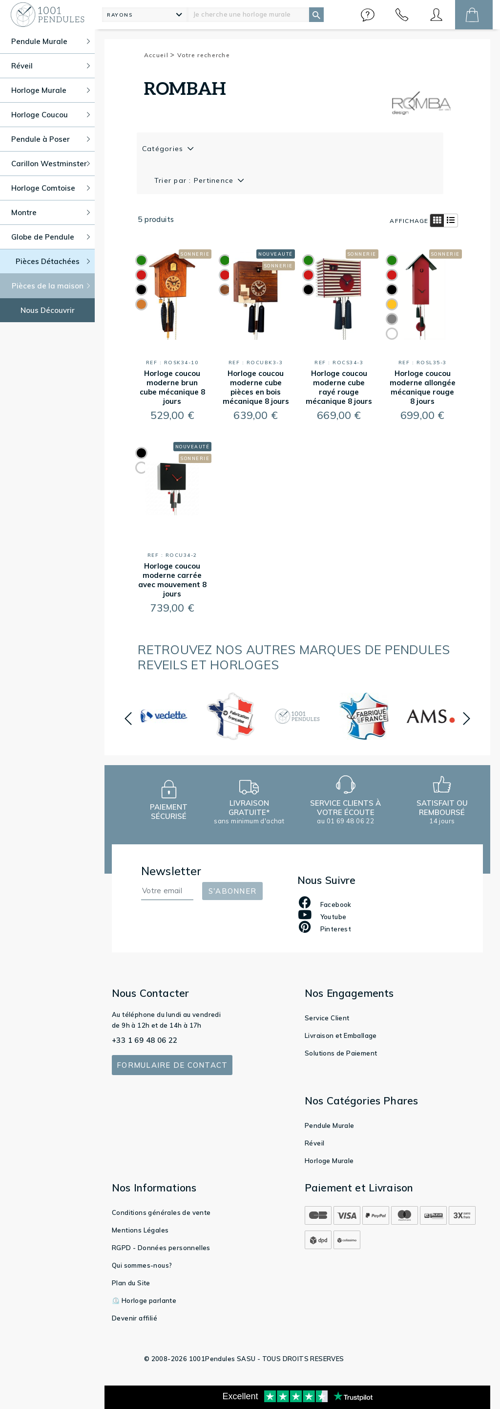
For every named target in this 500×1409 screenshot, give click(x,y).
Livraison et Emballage (341, 1035)
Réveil (314, 1143)
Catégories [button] (164, 148)
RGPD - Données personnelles (161, 1248)
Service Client (327, 1018)
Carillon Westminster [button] (50, 163)
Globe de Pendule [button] (50, 237)
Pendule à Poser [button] (50, 139)
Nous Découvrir (48, 310)
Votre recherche (203, 55)
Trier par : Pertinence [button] (195, 180)
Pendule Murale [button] (50, 41)
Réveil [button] (50, 65)
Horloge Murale (329, 1161)
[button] (368, 14)
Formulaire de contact (172, 1065)
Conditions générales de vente (161, 1212)
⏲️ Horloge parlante (144, 1300)
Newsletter (171, 871)
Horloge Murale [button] (50, 90)
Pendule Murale (329, 1125)
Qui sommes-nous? (142, 1265)
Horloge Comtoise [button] (50, 188)
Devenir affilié (134, 1318)
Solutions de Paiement (341, 1053)
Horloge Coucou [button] (50, 114)
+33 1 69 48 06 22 (145, 1040)
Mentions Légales (140, 1230)
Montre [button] (50, 212)
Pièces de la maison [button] (51, 285)
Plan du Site (131, 1283)
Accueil (159, 55)
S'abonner (232, 891)
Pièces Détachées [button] (53, 261)
